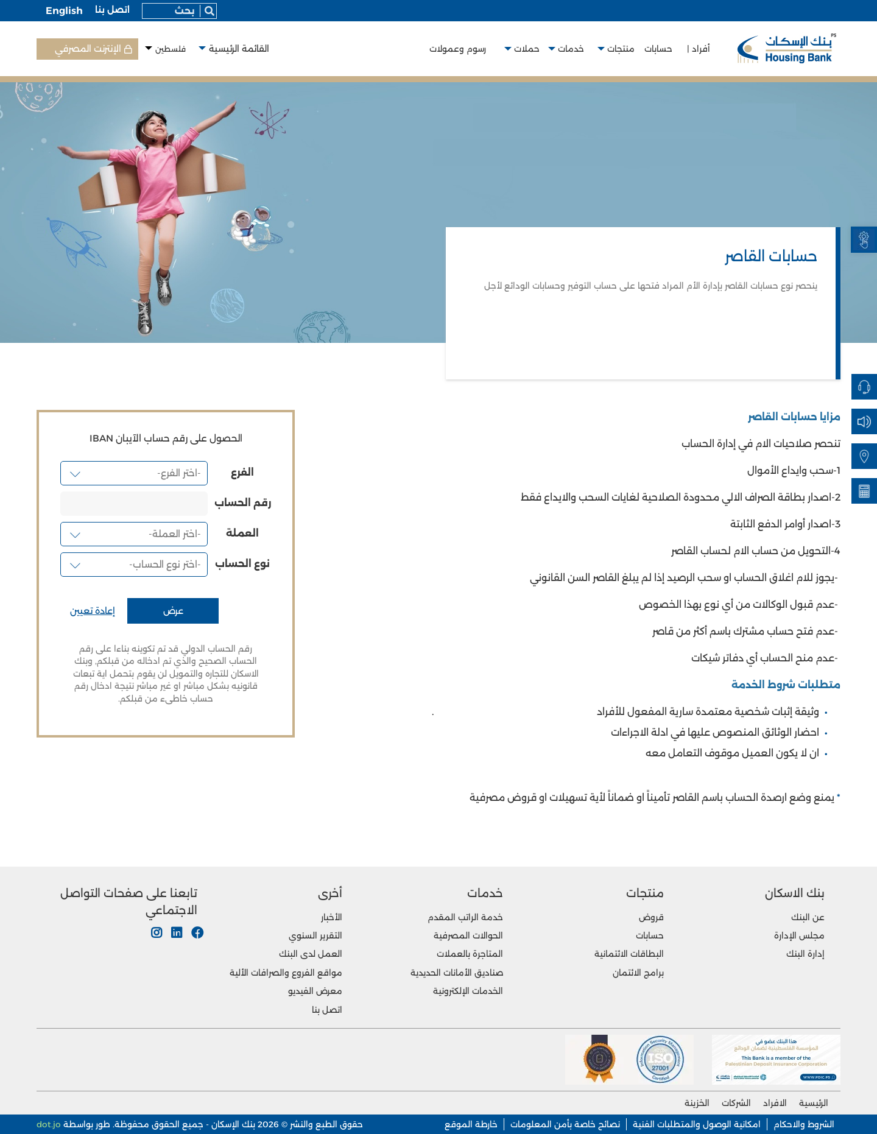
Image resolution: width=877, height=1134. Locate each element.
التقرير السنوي (315, 935)
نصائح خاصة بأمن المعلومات (565, 1124)
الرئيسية (813, 1103)
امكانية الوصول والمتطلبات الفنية (697, 1124)
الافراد (775, 1103)
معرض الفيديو (315, 991)
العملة (242, 533)
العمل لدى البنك (310, 954)
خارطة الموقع (471, 1124)
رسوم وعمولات (460, 49)
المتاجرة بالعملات (470, 954)
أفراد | (698, 49)
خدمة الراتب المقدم (465, 917)
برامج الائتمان (638, 972)
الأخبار (331, 917)
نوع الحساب (242, 563)
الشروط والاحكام (803, 1124)
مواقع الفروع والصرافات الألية (286, 972)
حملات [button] (527, 49)
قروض (651, 917)
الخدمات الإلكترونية (468, 991)
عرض (173, 610)
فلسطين (170, 49)
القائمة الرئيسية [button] (239, 48)
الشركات (736, 1103)
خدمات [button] (573, 49)
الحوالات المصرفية (468, 935)
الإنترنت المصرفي (88, 48)
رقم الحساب (242, 503)
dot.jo (49, 1124)
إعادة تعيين (92, 610)
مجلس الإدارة (799, 935)
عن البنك (808, 917)
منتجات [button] (623, 49)
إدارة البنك (805, 954)
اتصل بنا (112, 9)
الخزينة (697, 1103)
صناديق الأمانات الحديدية (456, 972)
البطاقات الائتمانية (629, 954)
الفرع (242, 472)
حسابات (660, 49)
